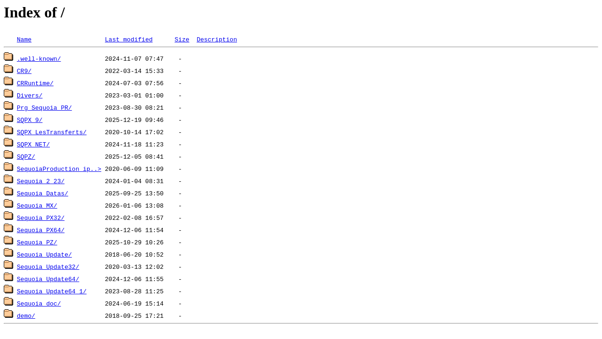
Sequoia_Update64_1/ (52, 291)
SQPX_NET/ (33, 144)
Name (24, 39)
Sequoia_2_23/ (40, 181)
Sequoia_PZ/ (37, 242)
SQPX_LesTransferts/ (52, 132)
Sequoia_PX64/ (40, 230)
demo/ (26, 315)
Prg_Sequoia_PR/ (44, 107)
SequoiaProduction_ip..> (59, 168)
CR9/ (24, 70)
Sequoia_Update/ (44, 254)
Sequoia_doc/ (39, 303)
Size (181, 39)
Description (217, 39)
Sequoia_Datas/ (42, 193)
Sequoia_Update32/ (48, 266)
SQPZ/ (26, 156)
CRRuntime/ (35, 83)
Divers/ (30, 95)
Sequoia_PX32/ (40, 217)
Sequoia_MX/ (37, 205)
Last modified (128, 39)
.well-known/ (39, 58)
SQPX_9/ (30, 119)
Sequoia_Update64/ (48, 278)
